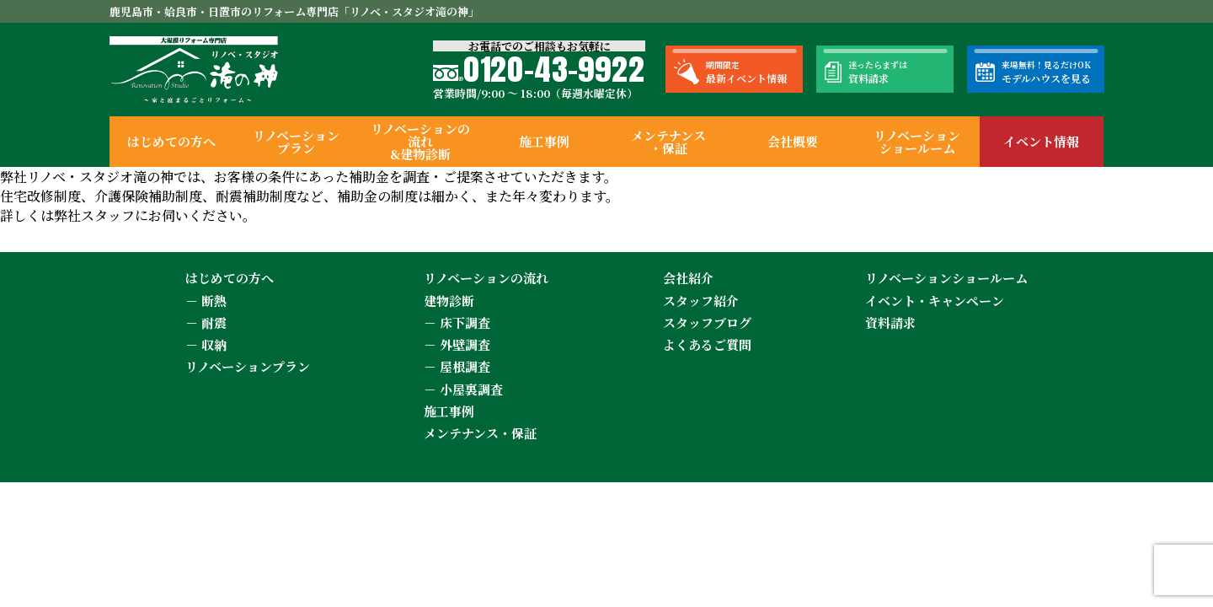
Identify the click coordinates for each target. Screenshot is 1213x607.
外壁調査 (465, 344)
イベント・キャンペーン (934, 300)
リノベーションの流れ (486, 278)
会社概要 (792, 141)
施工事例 (544, 141)
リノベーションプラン (296, 141)
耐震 (214, 322)
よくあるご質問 (707, 344)
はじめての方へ (171, 141)
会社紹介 (688, 278)
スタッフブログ (707, 322)
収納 (214, 344)
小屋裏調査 (471, 389)
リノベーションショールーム (917, 141)
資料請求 (890, 322)
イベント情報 (1041, 141)
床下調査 (465, 322)
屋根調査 (465, 366)
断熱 (214, 300)
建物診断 (449, 300)
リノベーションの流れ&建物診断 (420, 141)
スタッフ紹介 (701, 300)
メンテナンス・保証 (668, 141)
